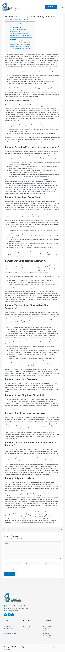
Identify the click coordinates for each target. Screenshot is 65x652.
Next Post (60, 529)
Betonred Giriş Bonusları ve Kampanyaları (20, 44)
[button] (62, 7)
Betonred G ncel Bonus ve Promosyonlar (20, 48)
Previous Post (6, 529)
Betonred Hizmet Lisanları (16, 27)
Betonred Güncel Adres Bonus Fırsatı (19, 33)
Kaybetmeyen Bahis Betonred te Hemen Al (20, 35)
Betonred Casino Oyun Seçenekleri (18, 40)
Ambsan (58, 648)
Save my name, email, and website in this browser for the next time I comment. (25, 569)
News (16, 19)
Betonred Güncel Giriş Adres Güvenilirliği (20, 42)
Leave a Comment (9, 19)
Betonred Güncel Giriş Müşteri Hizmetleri (20, 46)
